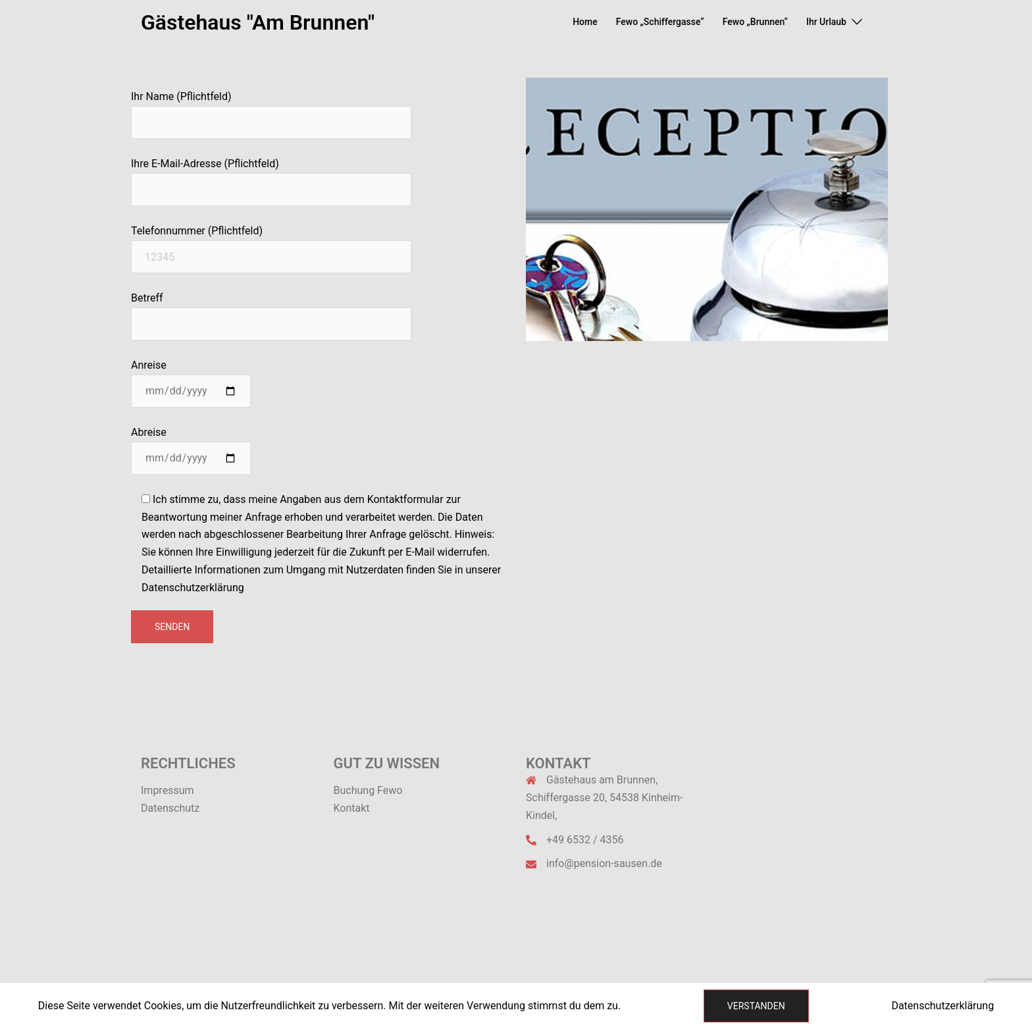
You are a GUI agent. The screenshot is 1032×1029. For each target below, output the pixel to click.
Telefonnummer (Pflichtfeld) (271, 243)
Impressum (167, 790)
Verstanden (756, 1006)
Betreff (271, 311)
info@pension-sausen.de (604, 863)
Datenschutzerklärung (942, 1005)
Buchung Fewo (368, 790)
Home (585, 21)
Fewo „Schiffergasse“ (660, 21)
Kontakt (352, 808)
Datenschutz (170, 808)
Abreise (191, 445)
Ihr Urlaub (826, 21)
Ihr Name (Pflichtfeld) (271, 109)
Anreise (191, 378)
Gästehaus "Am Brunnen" (257, 22)
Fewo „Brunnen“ (755, 21)
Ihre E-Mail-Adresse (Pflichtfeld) (271, 176)
